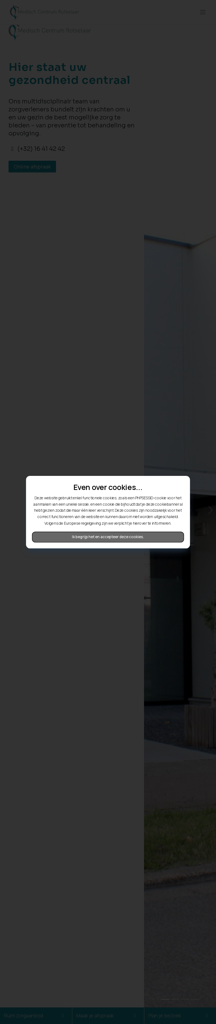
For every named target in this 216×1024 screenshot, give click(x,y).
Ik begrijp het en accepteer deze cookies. (108, 536)
